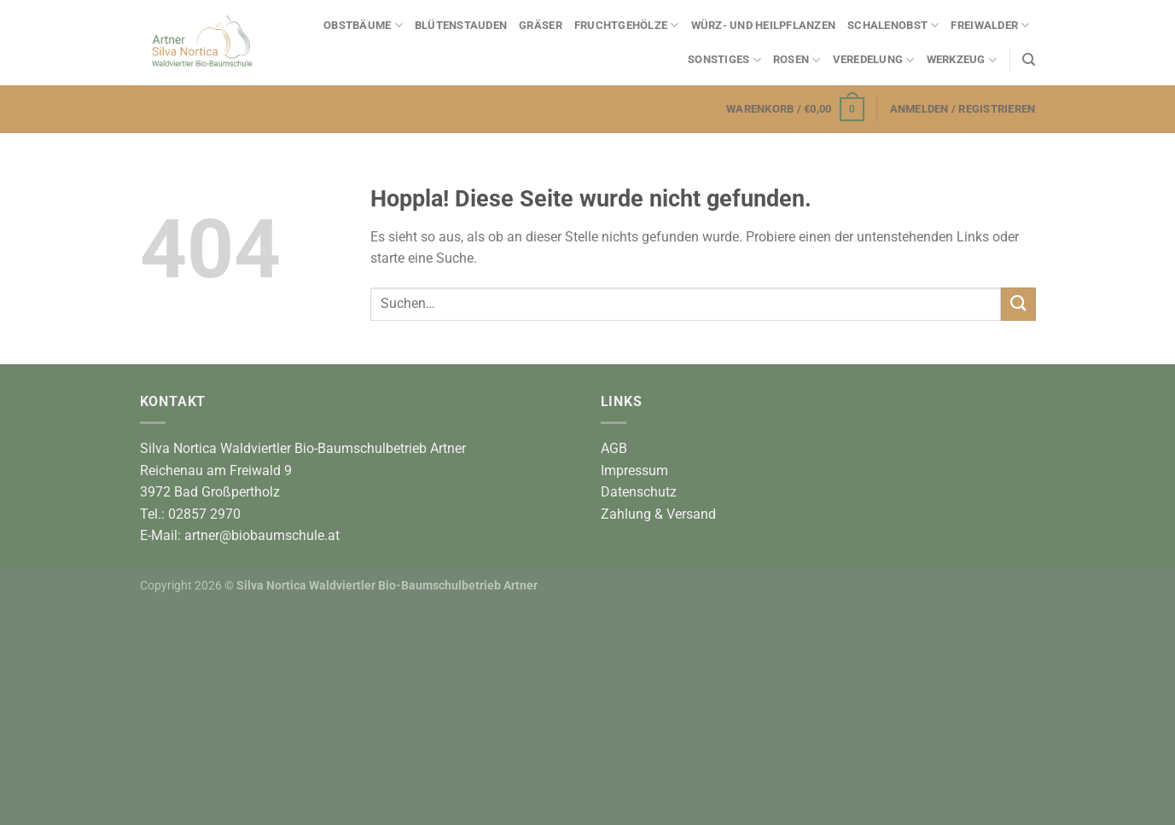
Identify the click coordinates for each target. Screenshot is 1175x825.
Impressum (634, 470)
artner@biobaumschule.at (262, 535)
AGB (614, 448)
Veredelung (874, 60)
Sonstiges (724, 60)
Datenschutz (639, 492)
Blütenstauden (461, 25)
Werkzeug (962, 60)
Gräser (540, 25)
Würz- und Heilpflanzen (763, 25)
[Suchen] (1028, 60)
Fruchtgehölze (626, 25)
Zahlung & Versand (658, 514)
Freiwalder (990, 25)
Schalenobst (893, 25)
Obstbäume (363, 25)
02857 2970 (204, 514)
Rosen (797, 60)
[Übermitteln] (1018, 304)
